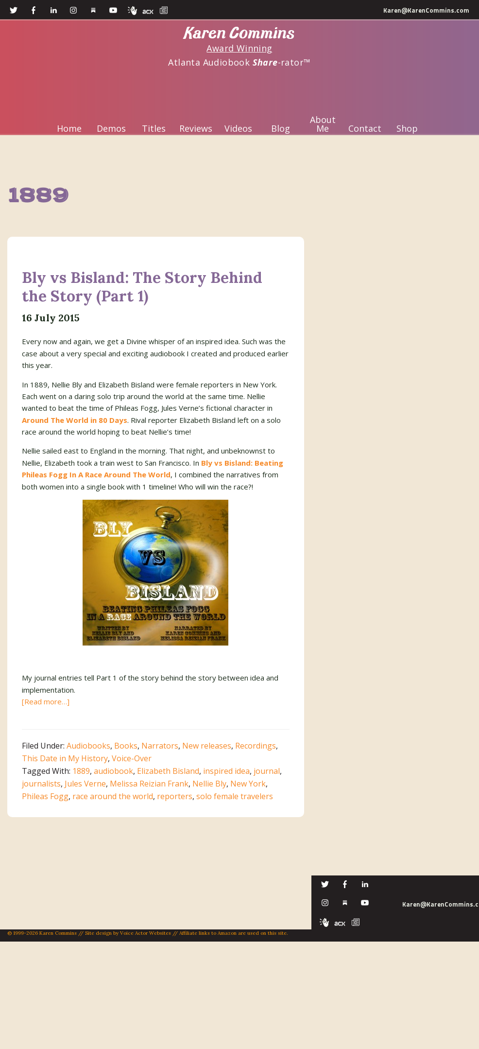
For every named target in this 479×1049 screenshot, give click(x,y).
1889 (81, 771)
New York (248, 783)
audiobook (113, 771)
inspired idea (226, 771)
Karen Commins (239, 33)
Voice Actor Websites (145, 933)
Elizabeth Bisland (168, 771)
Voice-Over (132, 758)
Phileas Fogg (45, 796)
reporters (174, 796)
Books (125, 745)
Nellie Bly (209, 783)
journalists (41, 783)
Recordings (255, 745)
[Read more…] (45, 701)
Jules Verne (85, 783)
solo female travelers (234, 796)
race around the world (112, 796)
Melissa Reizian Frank (149, 783)
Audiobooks (88, 745)
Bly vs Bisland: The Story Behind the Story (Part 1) (142, 286)
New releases (206, 745)
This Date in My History (65, 758)
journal (267, 771)
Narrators (159, 745)
